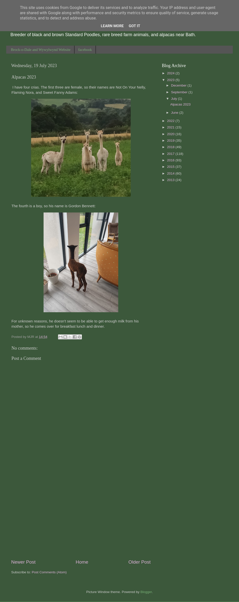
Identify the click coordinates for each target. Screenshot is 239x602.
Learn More (112, 26)
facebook (85, 50)
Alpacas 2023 (180, 104)
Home (82, 562)
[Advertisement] (81, 517)
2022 (171, 121)
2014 (171, 173)
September (179, 92)
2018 (171, 147)
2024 (171, 73)
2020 (171, 134)
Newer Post (23, 562)
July (174, 98)
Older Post (139, 562)
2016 (171, 160)
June (175, 112)
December (179, 85)
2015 (171, 167)
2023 (171, 80)
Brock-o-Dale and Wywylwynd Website (40, 50)
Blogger (146, 592)
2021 (171, 127)
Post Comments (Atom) (49, 572)
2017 (171, 154)
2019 (171, 140)
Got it (134, 26)
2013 (171, 180)
